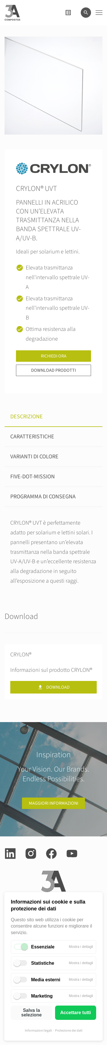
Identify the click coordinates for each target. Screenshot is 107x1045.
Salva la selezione (31, 1012)
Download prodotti (53, 370)
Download (53, 687)
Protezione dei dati (68, 1030)
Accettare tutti (75, 1012)
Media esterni (45, 979)
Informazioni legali (38, 1030)
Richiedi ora (53, 356)
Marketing (42, 996)
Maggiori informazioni (53, 803)
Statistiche (42, 963)
